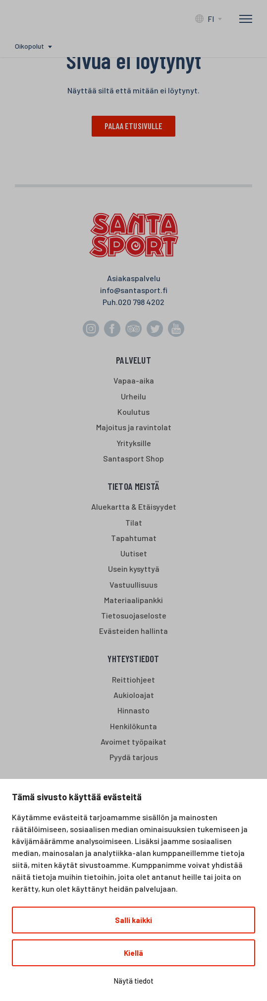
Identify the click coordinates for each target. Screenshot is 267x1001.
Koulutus (133, 412)
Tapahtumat (134, 538)
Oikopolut (29, 46)
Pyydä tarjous (133, 757)
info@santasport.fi (133, 290)
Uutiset (133, 553)
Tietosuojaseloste (133, 615)
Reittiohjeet (133, 680)
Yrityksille (133, 443)
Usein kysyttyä (134, 569)
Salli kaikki (133, 920)
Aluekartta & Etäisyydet (133, 507)
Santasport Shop (133, 458)
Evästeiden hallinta (133, 631)
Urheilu (133, 396)
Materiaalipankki (133, 600)
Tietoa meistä (133, 486)
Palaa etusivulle (134, 126)
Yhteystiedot (133, 659)
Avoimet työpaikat (133, 742)
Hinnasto (133, 710)
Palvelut (133, 360)
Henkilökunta (133, 726)
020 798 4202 (141, 302)
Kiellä (133, 952)
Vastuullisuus (133, 585)
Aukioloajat (133, 695)
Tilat (133, 522)
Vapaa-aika (133, 380)
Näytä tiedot (133, 980)
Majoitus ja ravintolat (133, 427)
